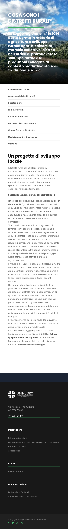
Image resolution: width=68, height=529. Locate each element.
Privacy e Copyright (17, 438)
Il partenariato (15, 103)
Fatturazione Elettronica (19, 492)
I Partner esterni (16, 109)
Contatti (12, 143)
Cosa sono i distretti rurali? (21, 96)
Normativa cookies (17, 446)
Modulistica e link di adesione (22, 137)
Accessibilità (14, 450)
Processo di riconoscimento (22, 123)
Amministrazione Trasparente (22, 496)
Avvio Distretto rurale (18, 89)
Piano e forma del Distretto (21, 130)
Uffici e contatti (15, 471)
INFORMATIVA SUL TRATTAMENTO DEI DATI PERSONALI (33, 442)
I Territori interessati (18, 116)
